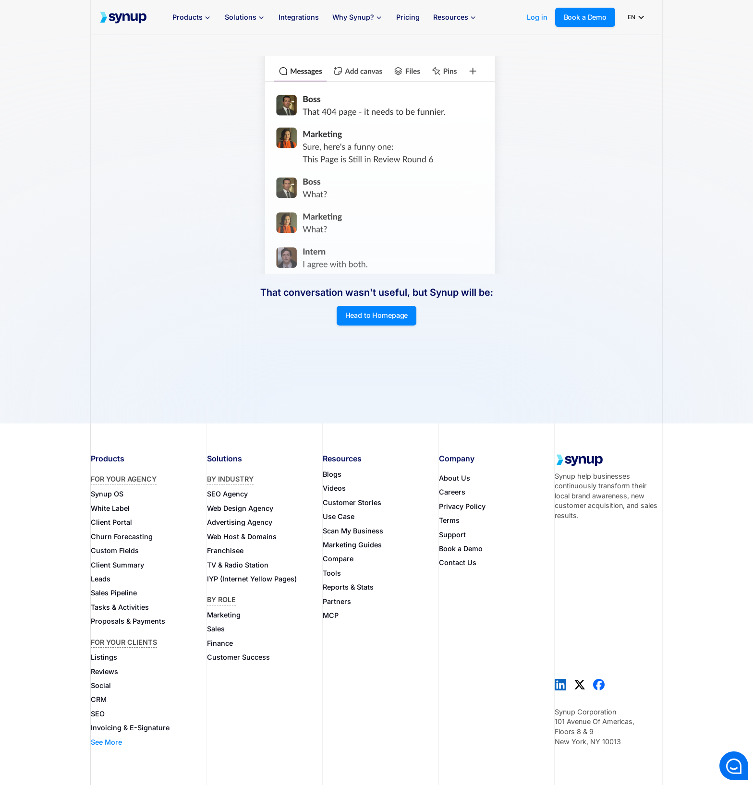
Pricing (408, 17)
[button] (192, 17)
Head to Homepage (376, 315)
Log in (537, 17)
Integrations (299, 17)
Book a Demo (585, 17)
